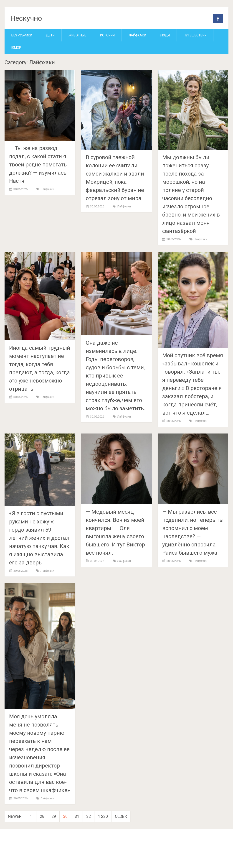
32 (88, 816)
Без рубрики (21, 35)
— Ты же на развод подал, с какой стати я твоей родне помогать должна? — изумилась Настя (38, 164)
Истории (107, 35)
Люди (165, 35)
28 (42, 816)
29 (53, 816)
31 (77, 816)
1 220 (103, 816)
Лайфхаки (137, 35)
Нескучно (26, 18)
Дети (50, 35)
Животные (77, 35)
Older (121, 816)
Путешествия (195, 35)
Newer (15, 816)
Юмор (16, 47)
